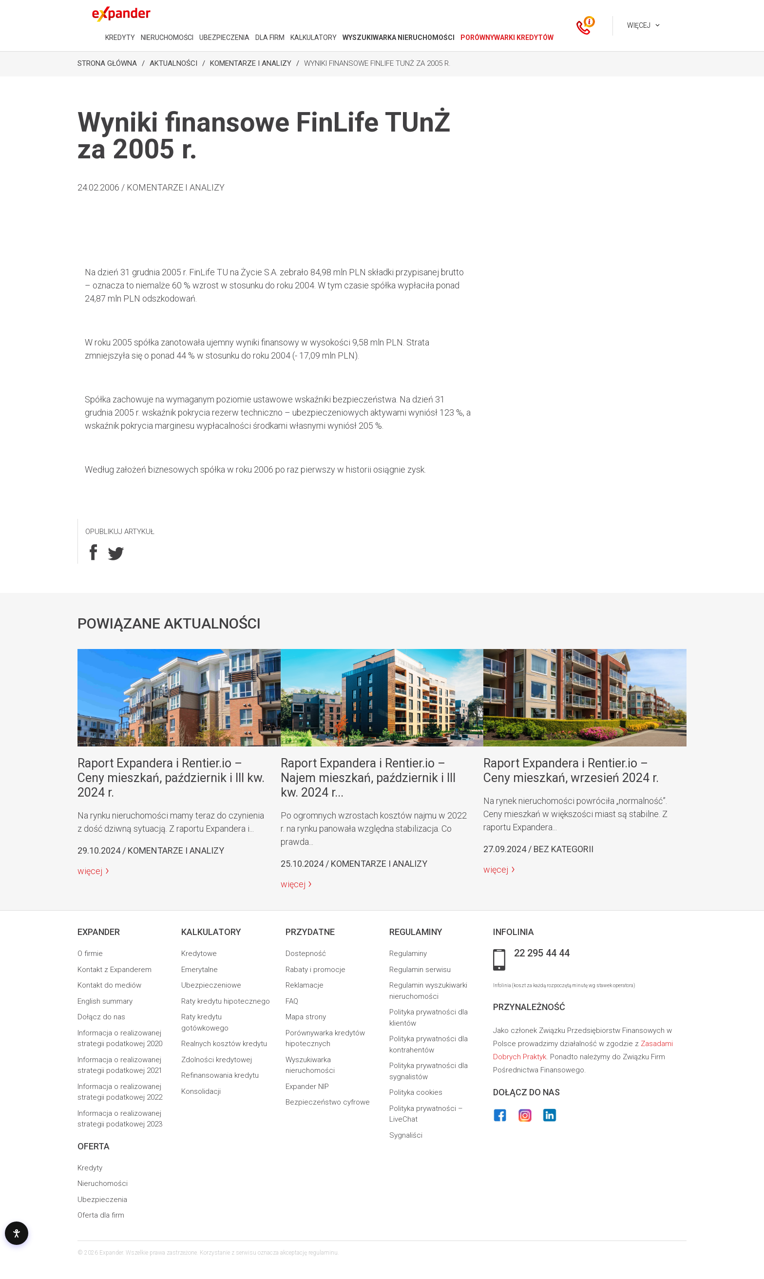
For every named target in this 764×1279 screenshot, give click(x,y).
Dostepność (306, 953)
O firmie (90, 953)
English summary (105, 1001)
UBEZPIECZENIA (224, 37)
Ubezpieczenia (102, 1199)
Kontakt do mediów (109, 985)
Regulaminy (408, 953)
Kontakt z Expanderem (114, 969)
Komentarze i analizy (250, 63)
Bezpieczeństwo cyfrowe (328, 1102)
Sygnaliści (405, 1135)
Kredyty (89, 1168)
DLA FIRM (270, 37)
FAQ (292, 1001)
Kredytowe (199, 953)
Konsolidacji (201, 1091)
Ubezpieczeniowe (211, 985)
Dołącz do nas (101, 1016)
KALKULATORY (313, 37)
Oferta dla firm (100, 1215)
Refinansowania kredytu (220, 1075)
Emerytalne (199, 969)
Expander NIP (307, 1086)
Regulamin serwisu (420, 969)
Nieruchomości (102, 1183)
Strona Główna (107, 63)
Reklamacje (305, 985)
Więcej (638, 25)
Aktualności (173, 63)
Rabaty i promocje (315, 969)
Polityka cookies (415, 1092)
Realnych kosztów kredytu (224, 1043)
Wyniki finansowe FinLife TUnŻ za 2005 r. (377, 63)
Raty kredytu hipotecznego (225, 1001)
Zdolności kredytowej (216, 1059)
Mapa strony (306, 1016)
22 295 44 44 (542, 953)
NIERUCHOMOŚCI (167, 37)
